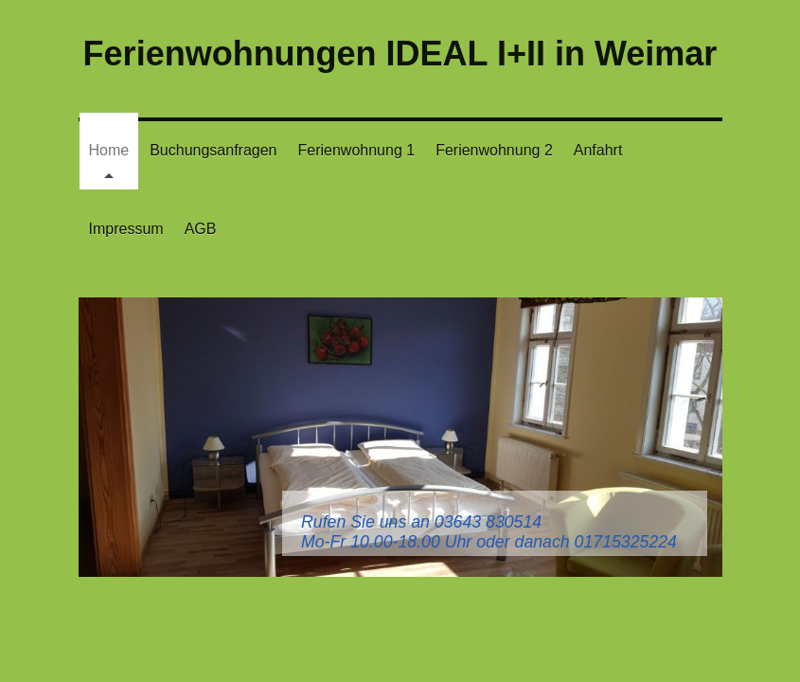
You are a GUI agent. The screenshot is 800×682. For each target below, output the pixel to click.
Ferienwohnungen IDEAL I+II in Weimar (400, 53)
